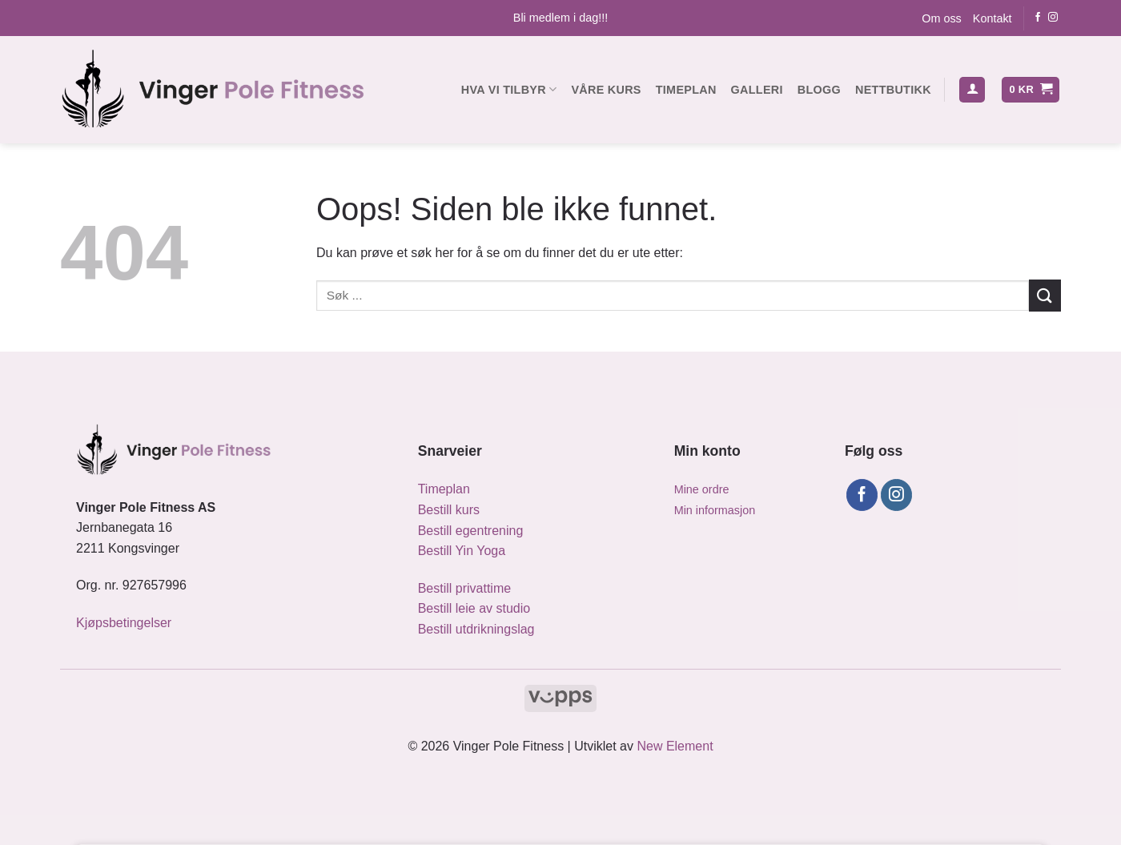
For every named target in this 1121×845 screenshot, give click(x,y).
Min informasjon (715, 510)
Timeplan (686, 89)
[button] (972, 90)
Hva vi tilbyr (509, 89)
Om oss (942, 18)
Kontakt (992, 18)
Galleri (757, 89)
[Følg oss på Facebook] (1038, 17)
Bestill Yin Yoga (461, 550)
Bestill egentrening (471, 530)
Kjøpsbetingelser (123, 623)
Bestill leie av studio (474, 608)
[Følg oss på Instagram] (1053, 17)
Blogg (819, 89)
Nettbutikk (893, 89)
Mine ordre (701, 489)
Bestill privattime (464, 588)
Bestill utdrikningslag (476, 629)
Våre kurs (606, 89)
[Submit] (1045, 295)
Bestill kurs (449, 510)
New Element (675, 746)
